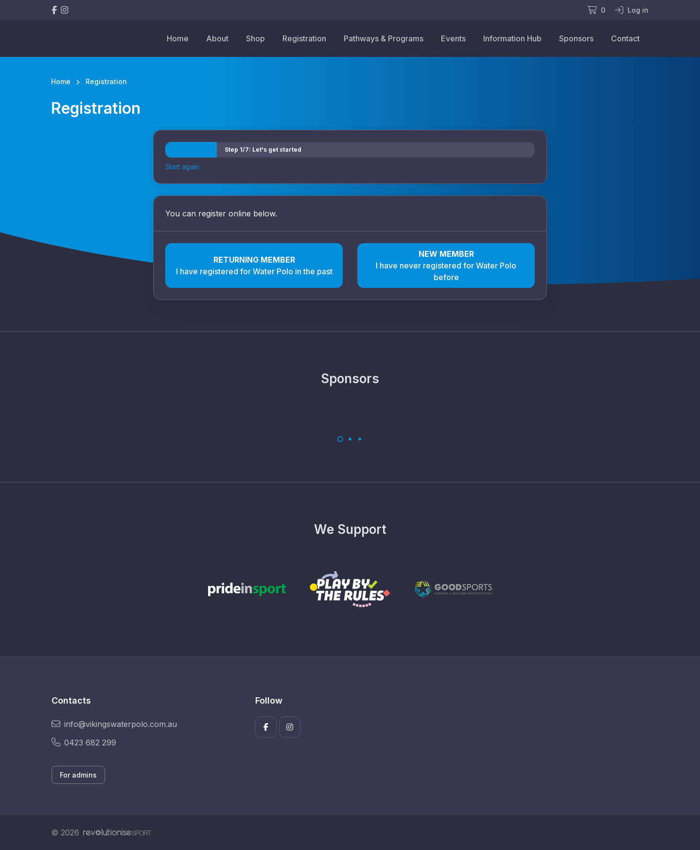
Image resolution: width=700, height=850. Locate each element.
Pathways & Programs (383, 38)
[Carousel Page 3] (360, 439)
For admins (78, 775)
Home (178, 38)
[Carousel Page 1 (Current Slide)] (340, 439)
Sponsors (576, 38)
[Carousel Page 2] (350, 439)
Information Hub (512, 38)
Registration (304, 38)
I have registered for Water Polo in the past (253, 265)
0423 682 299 (84, 742)
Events (453, 38)
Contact (625, 38)
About (217, 38)
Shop (255, 38)
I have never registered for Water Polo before (446, 265)
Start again (182, 166)
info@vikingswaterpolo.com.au (114, 724)
